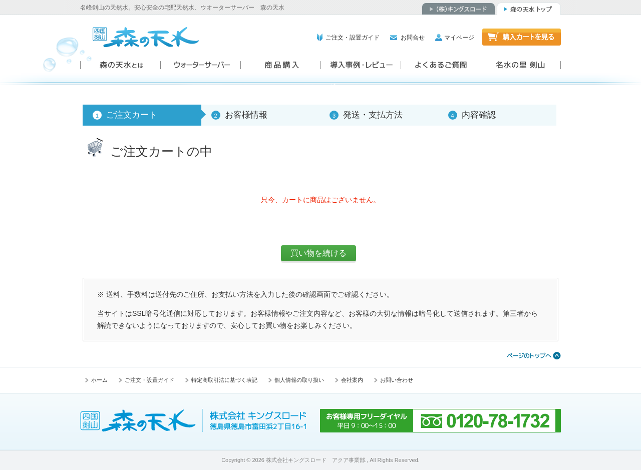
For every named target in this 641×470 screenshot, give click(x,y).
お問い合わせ (396, 380)
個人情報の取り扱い (299, 380)
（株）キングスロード (458, 9)
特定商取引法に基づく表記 (224, 380)
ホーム (99, 380)
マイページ (459, 37)
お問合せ (413, 37)
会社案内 (352, 380)
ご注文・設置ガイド (353, 37)
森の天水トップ (529, 9)
